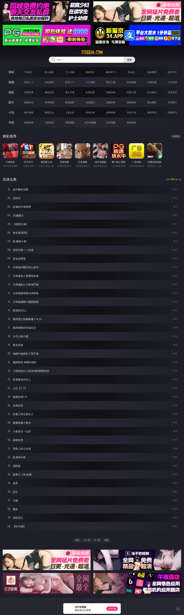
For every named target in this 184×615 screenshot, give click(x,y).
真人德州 (49, 72)
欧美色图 (69, 102)
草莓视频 (69, 122)
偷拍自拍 (49, 92)
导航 (11, 122)
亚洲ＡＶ (28, 82)
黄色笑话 (152, 112)
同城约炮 (28, 122)
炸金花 (131, 72)
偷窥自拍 (28, 102)
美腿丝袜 (110, 102)
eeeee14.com (92, 52)
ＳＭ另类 (172, 82)
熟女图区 (152, 102)
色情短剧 (131, 122)
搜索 (129, 59)
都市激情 (28, 112)
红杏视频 (110, 122)
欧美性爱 (90, 92)
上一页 (87, 540)
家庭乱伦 (49, 112)
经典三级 (131, 92)
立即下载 (112, 608)
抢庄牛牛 (172, 72)
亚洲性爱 (28, 92)
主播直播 (152, 82)
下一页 (97, 540)
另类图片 (172, 102)
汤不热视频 (90, 122)
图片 (11, 102)
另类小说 (131, 112)
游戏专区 (90, 72)
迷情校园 (110, 112)
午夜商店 (49, 122)
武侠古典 (90, 112)
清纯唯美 (131, 102)
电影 (11, 92)
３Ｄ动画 (90, 82)
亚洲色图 (49, 102)
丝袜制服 (131, 82)
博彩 (11, 72)
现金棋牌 (152, 72)
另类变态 (172, 92)
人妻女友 (69, 112)
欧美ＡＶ (69, 82)
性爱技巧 (172, 112)
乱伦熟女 (152, 92)
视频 (11, 82)
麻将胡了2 (111, 72)
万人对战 (69, 72)
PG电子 (28, 72)
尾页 (107, 540)
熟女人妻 (110, 82)
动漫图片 (90, 102)
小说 (11, 112)
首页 (77, 540)
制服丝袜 (110, 92)
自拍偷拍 (49, 82)
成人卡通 (69, 92)
